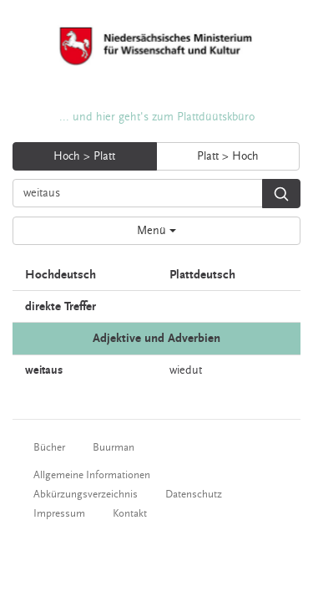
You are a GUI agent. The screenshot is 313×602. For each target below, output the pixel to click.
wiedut (185, 370)
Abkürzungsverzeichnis (85, 494)
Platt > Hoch (228, 156)
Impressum (59, 513)
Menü (156, 230)
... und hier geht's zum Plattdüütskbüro (157, 117)
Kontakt (130, 513)
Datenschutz (193, 494)
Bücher (49, 447)
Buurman (113, 447)
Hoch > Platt (84, 156)
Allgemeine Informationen (91, 475)
